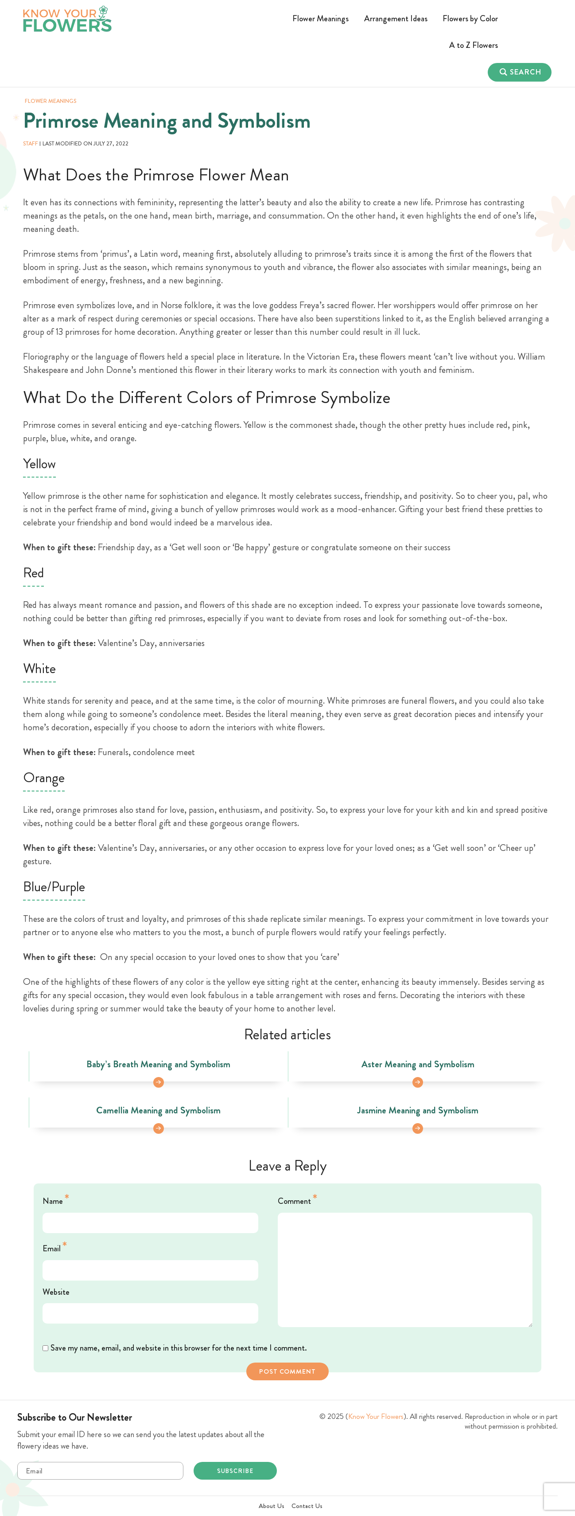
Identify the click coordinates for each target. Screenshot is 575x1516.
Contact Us (306, 1505)
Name (56, 1199)
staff (30, 144)
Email (55, 1247)
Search (525, 72)
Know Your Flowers (376, 1416)
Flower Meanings (320, 18)
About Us (271, 1505)
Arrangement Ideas (395, 18)
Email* (100, 1471)
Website (56, 1292)
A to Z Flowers (473, 45)
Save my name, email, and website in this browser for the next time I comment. (179, 1347)
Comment (297, 1199)
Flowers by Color (470, 18)
